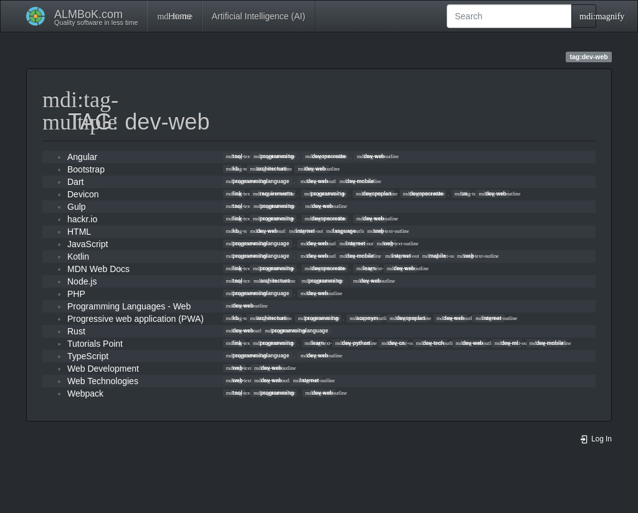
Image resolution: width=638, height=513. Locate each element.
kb (232, 169)
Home (174, 16)
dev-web (370, 156)
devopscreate (325, 156)
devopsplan (373, 194)
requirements (273, 194)
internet (302, 231)
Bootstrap (86, 169)
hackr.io (82, 219)
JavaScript (87, 244)
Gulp (76, 207)
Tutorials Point (95, 344)
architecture (268, 169)
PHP (76, 294)
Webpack (85, 393)
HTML (79, 232)
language (341, 231)
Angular (82, 157)
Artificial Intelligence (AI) (258, 16)
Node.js (82, 281)
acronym (364, 318)
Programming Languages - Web (129, 306)
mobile (434, 256)
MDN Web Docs (98, 269)
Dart (75, 182)
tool (234, 156)
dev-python (352, 343)
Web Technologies (102, 381)
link (234, 194)
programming (274, 156)
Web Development (103, 369)
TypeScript (87, 356)
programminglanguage (257, 181)
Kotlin (78, 256)
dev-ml (506, 343)
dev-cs (392, 343)
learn (366, 268)
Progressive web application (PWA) (135, 319)
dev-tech (430, 343)
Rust (76, 331)
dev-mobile (357, 181)
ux (461, 194)
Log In (595, 439)
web (375, 231)
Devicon (83, 194)
